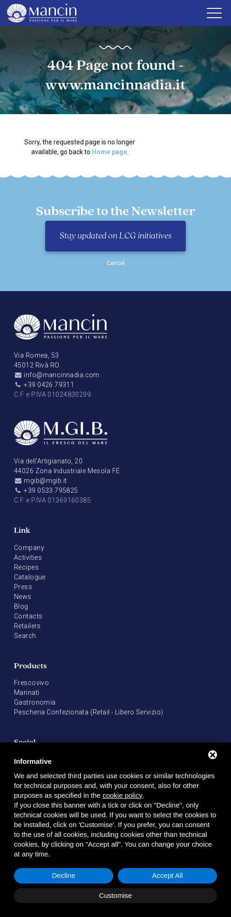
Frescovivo (31, 682)
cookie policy (122, 795)
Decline (63, 875)
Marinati (26, 692)
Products (30, 666)
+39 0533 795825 (51, 490)
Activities (28, 557)
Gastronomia (35, 702)
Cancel (116, 262)
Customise (115, 895)
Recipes (26, 567)
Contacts (28, 616)
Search (25, 635)
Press (23, 587)
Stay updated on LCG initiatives (115, 236)
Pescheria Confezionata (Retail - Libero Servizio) (88, 712)
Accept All (167, 875)
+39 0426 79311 (49, 384)
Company (29, 547)
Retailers (27, 626)
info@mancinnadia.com (61, 375)
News (23, 596)
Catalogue (30, 577)
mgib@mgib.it (45, 480)
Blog (21, 606)
